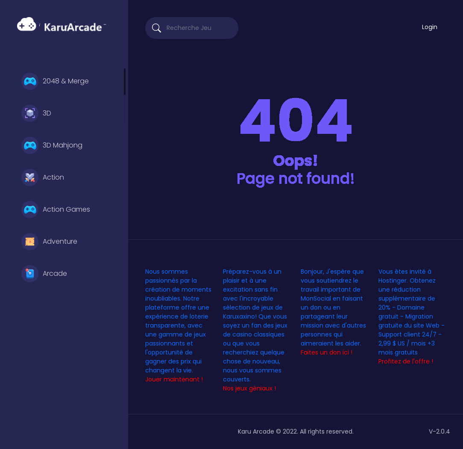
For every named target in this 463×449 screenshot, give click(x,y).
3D (36, 113)
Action (42, 177)
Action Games (55, 209)
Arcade (44, 273)
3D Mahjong (51, 145)
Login (429, 27)
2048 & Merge (55, 81)
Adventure (49, 241)
